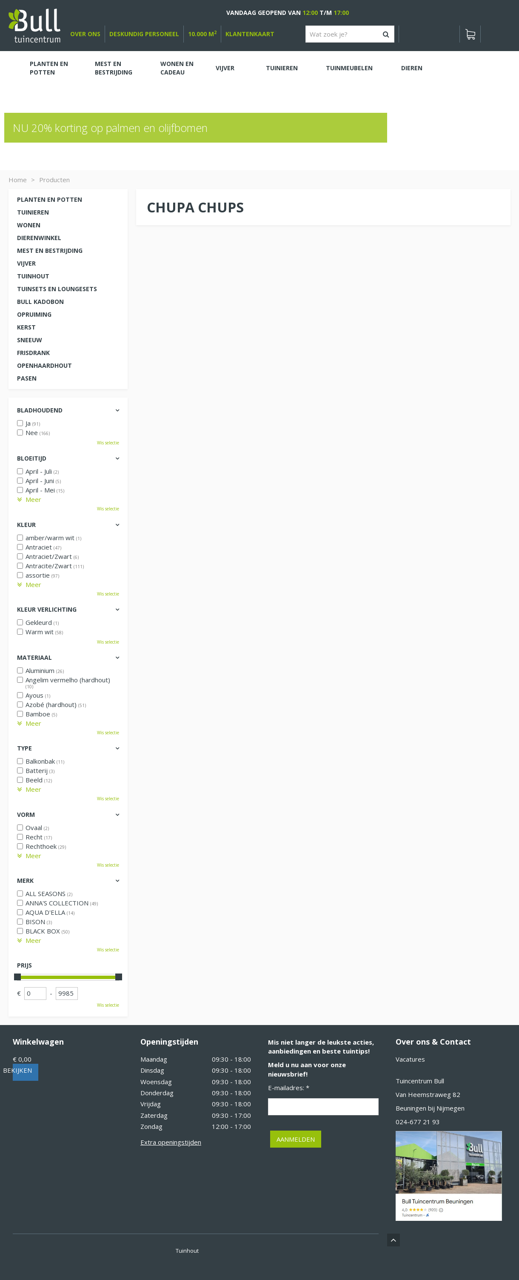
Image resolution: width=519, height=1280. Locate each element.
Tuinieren (33, 212)
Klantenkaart (249, 34)
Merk (25, 880)
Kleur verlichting (47, 609)
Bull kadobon (40, 302)
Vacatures (410, 1059)
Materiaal (34, 657)
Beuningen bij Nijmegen (430, 1108)
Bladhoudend (40, 410)
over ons (85, 34)
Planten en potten (49, 199)
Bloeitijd (31, 458)
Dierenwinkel (39, 238)
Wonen (28, 225)
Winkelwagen (38, 1042)
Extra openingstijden (170, 1142)
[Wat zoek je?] (349, 34)
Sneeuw (29, 340)
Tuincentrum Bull (420, 1081)
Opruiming (34, 314)
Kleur (26, 525)
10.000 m (202, 34)
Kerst (26, 327)
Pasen (27, 378)
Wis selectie (108, 443)
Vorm (26, 814)
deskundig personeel (144, 34)
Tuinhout (33, 276)
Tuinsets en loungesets (57, 289)
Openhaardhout (44, 365)
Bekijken (33, 1070)
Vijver (26, 263)
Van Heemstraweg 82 (428, 1094)
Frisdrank (33, 353)
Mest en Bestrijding (50, 250)
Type (24, 748)
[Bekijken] (470, 34)
